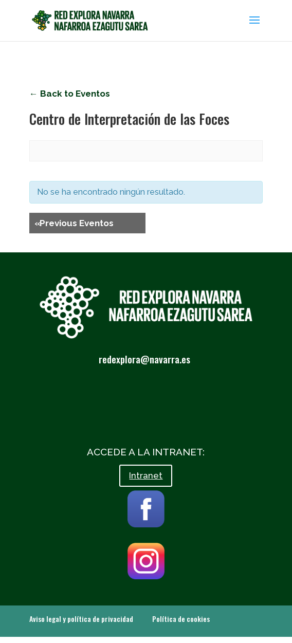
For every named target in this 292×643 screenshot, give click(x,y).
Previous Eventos (74, 223)
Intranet (145, 475)
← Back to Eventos (69, 93)
